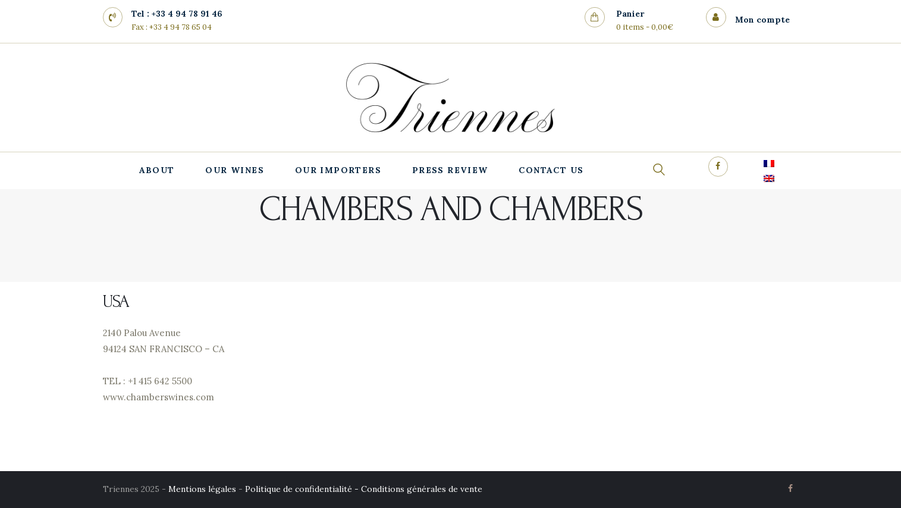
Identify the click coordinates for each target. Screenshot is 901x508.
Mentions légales (202, 489)
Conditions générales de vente (421, 489)
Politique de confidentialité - (303, 489)
